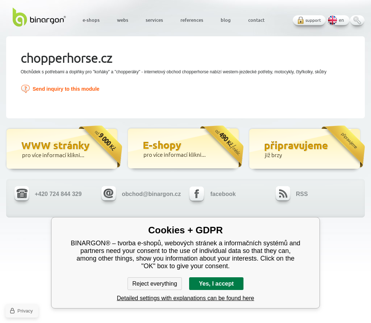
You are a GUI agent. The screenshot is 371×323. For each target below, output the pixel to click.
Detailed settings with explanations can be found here (185, 298)
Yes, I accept (216, 284)
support (313, 20)
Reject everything (154, 284)
